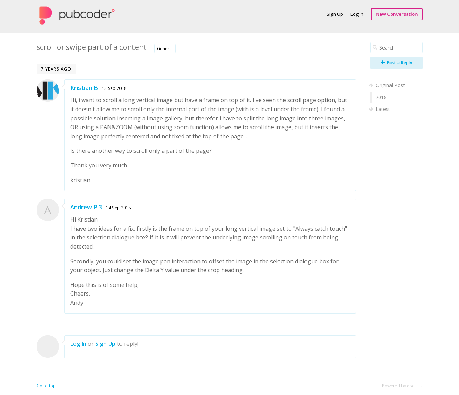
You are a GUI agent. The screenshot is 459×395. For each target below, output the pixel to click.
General (165, 48)
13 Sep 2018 (114, 88)
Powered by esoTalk (402, 386)
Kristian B (84, 88)
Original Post (387, 85)
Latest (380, 109)
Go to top (46, 386)
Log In (356, 14)
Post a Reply (396, 63)
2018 (381, 97)
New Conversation (397, 14)
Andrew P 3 (86, 207)
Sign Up (335, 14)
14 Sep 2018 (118, 207)
